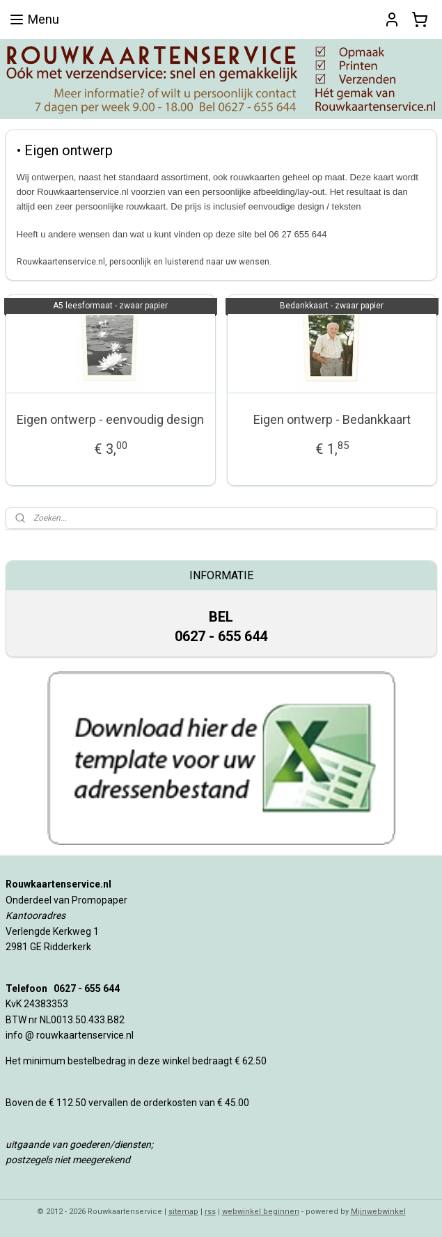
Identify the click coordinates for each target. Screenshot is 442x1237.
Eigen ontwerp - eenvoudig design (110, 419)
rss (210, 1211)
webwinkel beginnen (260, 1211)
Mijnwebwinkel (378, 1211)
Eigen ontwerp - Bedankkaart (332, 419)
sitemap (183, 1211)
